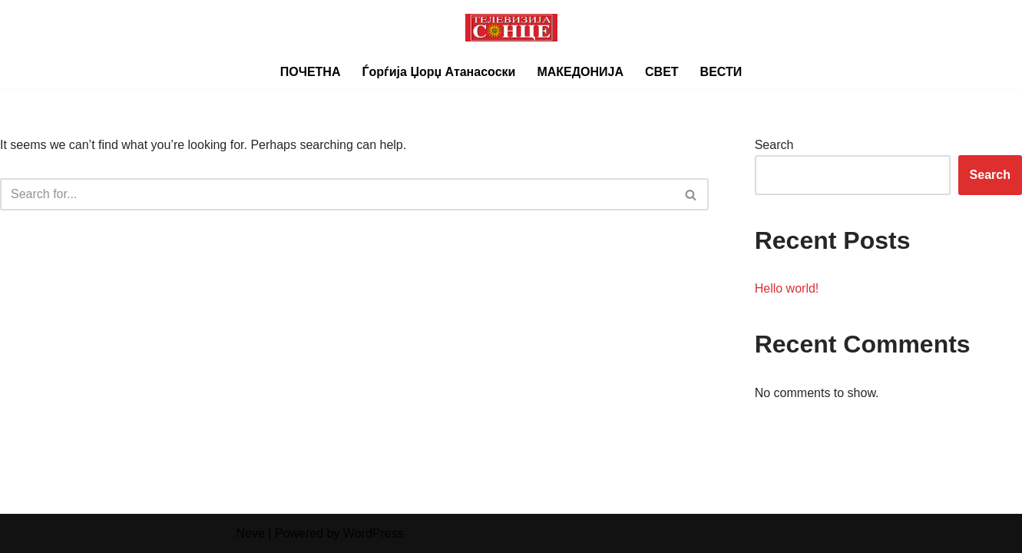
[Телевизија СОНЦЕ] (511, 27)
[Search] (337, 194)
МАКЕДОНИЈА (580, 71)
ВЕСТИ (721, 71)
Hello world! (787, 288)
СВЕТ (662, 71)
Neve (250, 533)
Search (774, 144)
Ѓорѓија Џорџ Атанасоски (438, 71)
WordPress (373, 533)
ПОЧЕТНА (310, 71)
